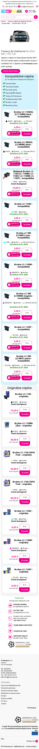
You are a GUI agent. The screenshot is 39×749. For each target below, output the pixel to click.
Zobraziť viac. (30, 3)
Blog (2, 739)
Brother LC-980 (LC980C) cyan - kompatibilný (23, 235)
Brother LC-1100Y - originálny (23, 570)
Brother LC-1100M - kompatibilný (23, 265)
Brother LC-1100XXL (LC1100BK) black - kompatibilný (23, 114)
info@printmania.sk (10, 677)
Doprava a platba (6, 698)
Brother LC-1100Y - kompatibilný (23, 328)
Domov (3, 21)
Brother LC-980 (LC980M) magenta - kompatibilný (23, 295)
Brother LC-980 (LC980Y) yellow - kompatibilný (23, 358)
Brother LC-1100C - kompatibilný (23, 205)
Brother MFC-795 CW (19, 23)
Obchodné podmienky (8, 688)
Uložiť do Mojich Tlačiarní (10, 71)
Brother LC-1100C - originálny (23, 512)
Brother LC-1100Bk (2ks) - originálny (24, 424)
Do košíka (27, 134)
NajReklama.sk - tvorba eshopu (25, 746)
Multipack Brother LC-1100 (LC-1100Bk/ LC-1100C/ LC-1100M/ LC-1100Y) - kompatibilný (23, 174)
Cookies (3, 703)
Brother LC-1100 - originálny (23, 395)
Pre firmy (4, 701)
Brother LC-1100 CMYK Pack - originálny (24, 453)
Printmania (31, 708)
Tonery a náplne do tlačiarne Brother (20, 21)
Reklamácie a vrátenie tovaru (10, 693)
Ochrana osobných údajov (9, 690)
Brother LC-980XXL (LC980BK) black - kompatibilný (23, 144)
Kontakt (3, 696)
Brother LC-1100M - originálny (23, 541)
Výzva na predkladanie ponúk (10, 685)
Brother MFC (6, 23)
